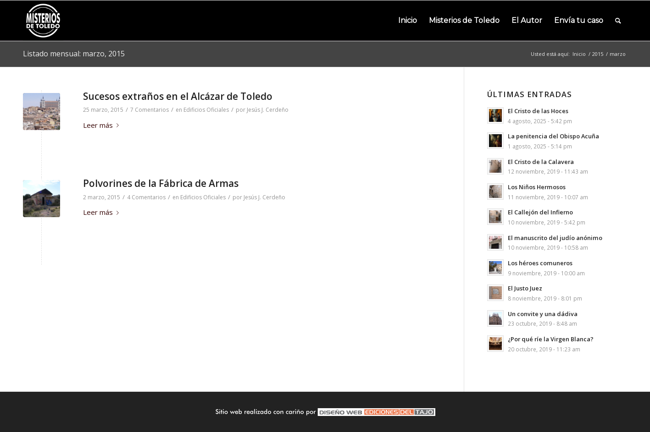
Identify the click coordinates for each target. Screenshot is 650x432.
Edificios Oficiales (206, 110)
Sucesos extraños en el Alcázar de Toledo (177, 96)
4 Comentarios (146, 197)
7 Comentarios (149, 110)
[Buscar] (618, 20)
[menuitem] (407, 20)
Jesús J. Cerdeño (268, 110)
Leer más (102, 125)
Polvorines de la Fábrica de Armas (161, 183)
